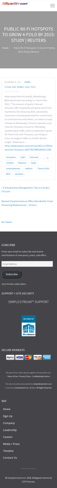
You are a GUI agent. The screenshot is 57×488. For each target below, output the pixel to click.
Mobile (20, 87)
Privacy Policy (25, 376)
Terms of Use (12, 376)
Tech (33, 87)
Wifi (8, 173)
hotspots (11, 157)
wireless (19, 173)
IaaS (14, 87)
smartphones (13, 168)
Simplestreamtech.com (42, 384)
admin (27, 82)
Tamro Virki (43, 168)
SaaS (27, 87)
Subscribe (12, 274)
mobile (10, 162)
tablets (29, 168)
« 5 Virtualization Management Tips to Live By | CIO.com (25, 189)
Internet (34, 157)
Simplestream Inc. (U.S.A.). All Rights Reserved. (33, 388)
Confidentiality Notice (41, 376)
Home (5, 47)
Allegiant (37, 477)
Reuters (22, 162)
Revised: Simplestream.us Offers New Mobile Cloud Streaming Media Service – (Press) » (27, 203)
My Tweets (6, 222)
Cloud (8, 87)
